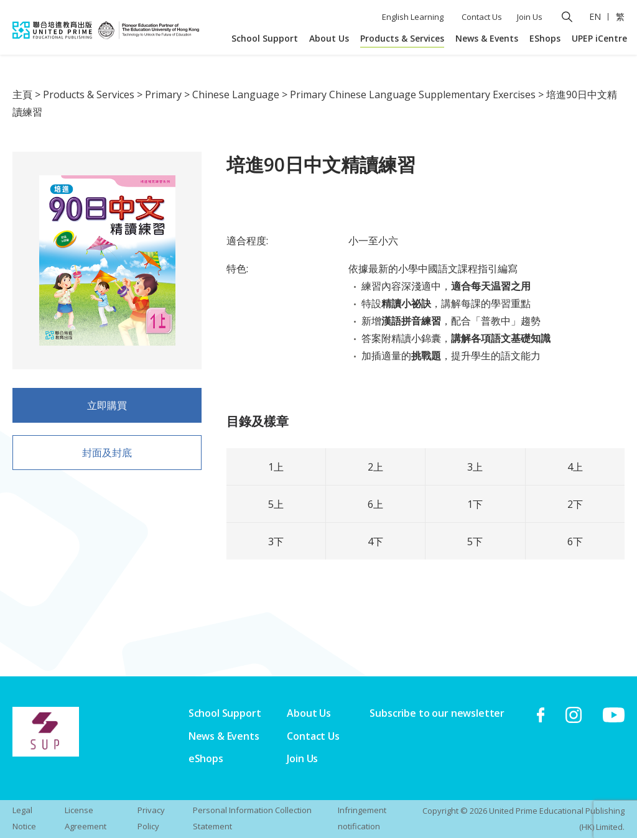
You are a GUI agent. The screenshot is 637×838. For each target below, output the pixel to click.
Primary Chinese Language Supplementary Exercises (413, 94)
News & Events (486, 38)
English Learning (413, 16)
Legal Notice (24, 818)
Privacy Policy (151, 818)
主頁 (22, 94)
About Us (329, 38)
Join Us (529, 16)
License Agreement (85, 818)
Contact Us (482, 16)
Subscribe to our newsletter (437, 713)
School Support (264, 38)
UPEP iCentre (599, 38)
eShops (205, 758)
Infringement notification (362, 818)
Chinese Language (235, 94)
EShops (544, 38)
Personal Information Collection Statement (252, 818)
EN (595, 16)
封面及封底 (107, 456)
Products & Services (402, 38)
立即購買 (107, 409)
